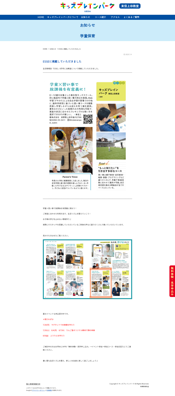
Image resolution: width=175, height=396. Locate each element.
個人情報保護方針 (33, 384)
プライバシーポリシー (38, 390)
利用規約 (49, 390)
